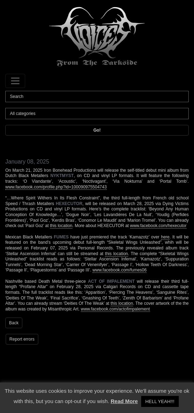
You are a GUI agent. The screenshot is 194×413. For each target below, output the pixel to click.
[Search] (97, 96)
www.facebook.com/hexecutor (158, 225)
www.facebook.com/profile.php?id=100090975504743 (56, 187)
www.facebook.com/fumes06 (120, 270)
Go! (97, 130)
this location (61, 225)
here (165, 237)
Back (14, 322)
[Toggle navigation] (15, 81)
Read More (124, 401)
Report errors (22, 339)
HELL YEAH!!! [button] (159, 401)
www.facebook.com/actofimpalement (115, 309)
